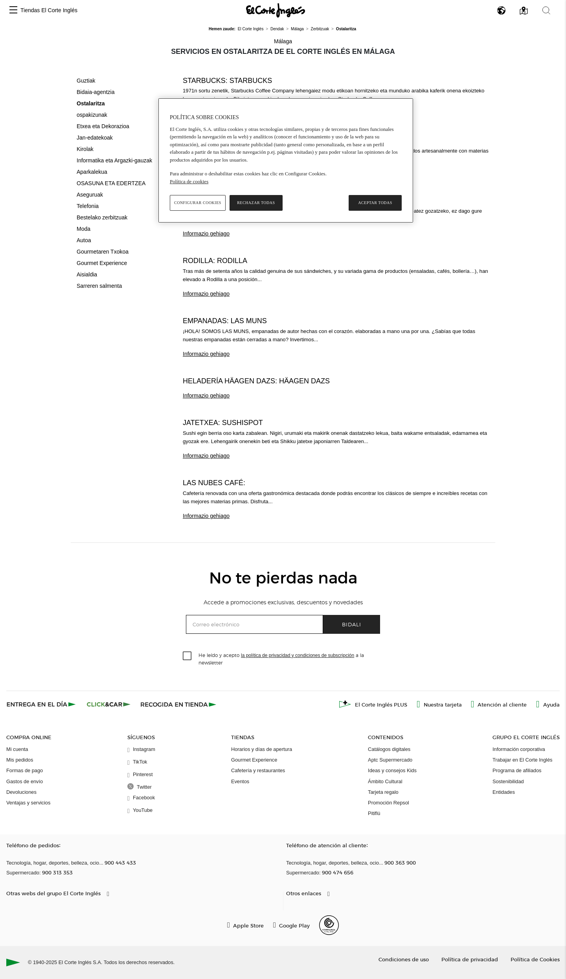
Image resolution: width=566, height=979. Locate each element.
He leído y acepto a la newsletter (281, 658)
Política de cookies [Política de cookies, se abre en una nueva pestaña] (189, 181)
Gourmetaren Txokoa (103, 251)
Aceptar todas (375, 203)
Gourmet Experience (102, 263)
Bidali (351, 624)
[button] (13, 10)
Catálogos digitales (389, 749)
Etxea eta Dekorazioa (103, 126)
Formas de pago (24, 770)
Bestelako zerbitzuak (102, 217)
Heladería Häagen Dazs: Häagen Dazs (256, 381)
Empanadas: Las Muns (225, 321)
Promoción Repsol (388, 803)
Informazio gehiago (206, 233)
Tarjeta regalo (383, 792)
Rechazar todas (256, 203)
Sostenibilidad (508, 781)
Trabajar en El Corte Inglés (522, 760)
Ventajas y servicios (28, 803)
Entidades (503, 792)
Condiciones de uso (404, 959)
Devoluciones (21, 792)
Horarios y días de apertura (261, 749)
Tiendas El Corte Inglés (48, 10)
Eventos (240, 781)
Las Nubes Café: (214, 483)
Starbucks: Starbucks (227, 81)
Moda (83, 229)
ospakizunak (92, 115)
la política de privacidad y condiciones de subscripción (297, 655)
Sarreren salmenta (99, 286)
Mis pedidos (19, 760)
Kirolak (85, 149)
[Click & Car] (108, 704)
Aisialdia (87, 274)
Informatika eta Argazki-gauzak (114, 160)
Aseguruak (90, 194)
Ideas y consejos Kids (392, 770)
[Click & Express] (41, 704)
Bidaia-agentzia (96, 92)
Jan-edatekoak (95, 137)
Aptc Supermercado (390, 760)
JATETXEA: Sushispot (223, 423)
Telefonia (88, 206)
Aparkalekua (92, 172)
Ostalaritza (91, 103)
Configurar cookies (197, 203)
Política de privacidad (469, 959)
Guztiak (86, 80)
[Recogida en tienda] (178, 704)
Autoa (84, 240)
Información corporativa (518, 749)
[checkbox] (187, 656)
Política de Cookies (535, 959)
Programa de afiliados (516, 770)
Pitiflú (374, 813)
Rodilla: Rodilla (215, 261)
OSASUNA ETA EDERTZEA (111, 183)
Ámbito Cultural (385, 781)
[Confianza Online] (329, 925)
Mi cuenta (17, 749)
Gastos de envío (24, 781)
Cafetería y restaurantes (258, 770)
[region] (285, 160)
